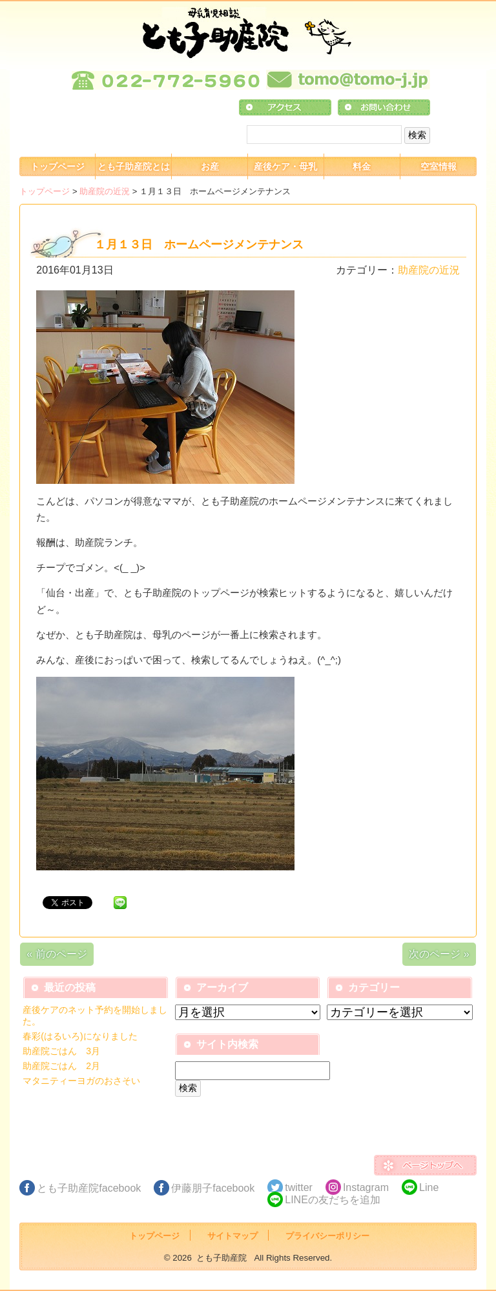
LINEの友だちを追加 (332, 1199)
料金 (362, 166)
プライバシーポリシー (327, 1236)
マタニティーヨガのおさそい (81, 1081)
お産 (210, 166)
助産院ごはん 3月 (61, 1051)
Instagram (366, 1187)
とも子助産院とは (134, 166)
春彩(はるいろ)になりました (80, 1036)
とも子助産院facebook (89, 1188)
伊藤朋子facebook (212, 1188)
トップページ (57, 166)
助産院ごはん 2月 (61, 1066)
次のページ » (439, 953)
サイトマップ (232, 1236)
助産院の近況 (104, 191)
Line (429, 1187)
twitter (299, 1187)
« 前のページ (56, 953)
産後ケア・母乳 (285, 166)
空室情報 (438, 166)
